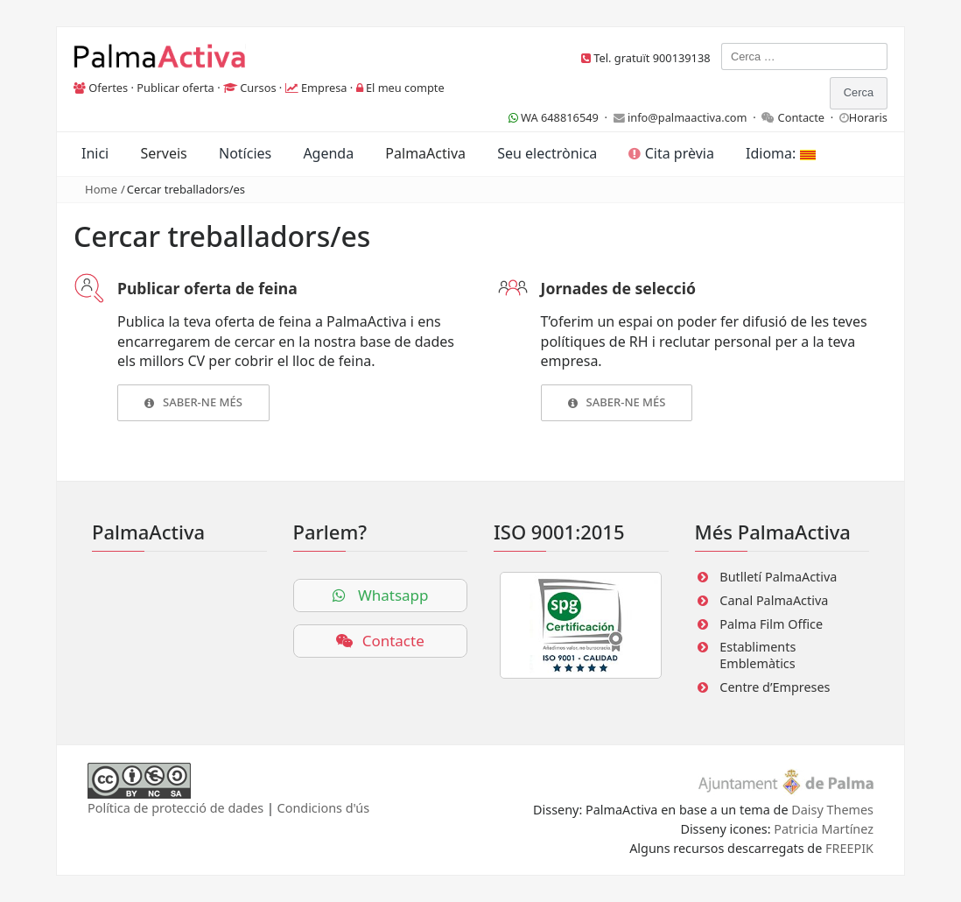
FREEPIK (849, 848)
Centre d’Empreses (774, 687)
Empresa (324, 87)
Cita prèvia (670, 153)
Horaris (868, 117)
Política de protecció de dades (175, 808)
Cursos (258, 87)
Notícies (245, 153)
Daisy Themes (832, 809)
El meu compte (405, 87)
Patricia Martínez (823, 829)
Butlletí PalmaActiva (778, 576)
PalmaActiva (425, 153)
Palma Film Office (771, 624)
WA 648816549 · (561, 117)
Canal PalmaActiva (773, 600)
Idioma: (780, 153)
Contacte (801, 117)
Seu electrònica (547, 153)
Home (101, 189)
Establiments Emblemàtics (757, 655)
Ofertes (108, 87)
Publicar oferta (175, 87)
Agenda (328, 153)
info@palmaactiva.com (687, 117)
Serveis (163, 153)
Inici (95, 153)
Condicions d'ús (323, 808)
